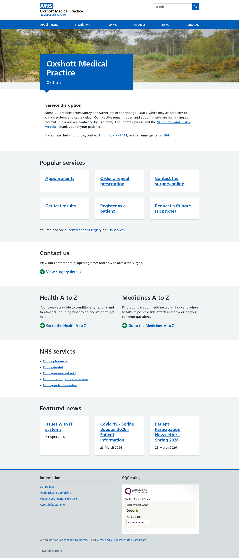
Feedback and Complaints (56, 492)
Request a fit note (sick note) (173, 208)
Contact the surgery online (169, 181)
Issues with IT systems (59, 426)
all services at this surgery (83, 230)
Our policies (47, 486)
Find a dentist (53, 367)
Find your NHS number (60, 385)
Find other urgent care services (65, 379)
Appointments (49, 24)
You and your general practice (58, 498)
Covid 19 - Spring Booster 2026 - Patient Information (117, 432)
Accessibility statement (53, 504)
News (165, 24)
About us (139, 24)
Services (112, 24)
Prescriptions (82, 24)
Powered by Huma (51, 550)
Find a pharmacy (55, 361)
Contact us (192, 24)
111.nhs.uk (106, 135)
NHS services (115, 230)
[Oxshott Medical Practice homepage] (61, 10)
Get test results (60, 205)
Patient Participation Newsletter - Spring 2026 (167, 432)
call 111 (121, 135)
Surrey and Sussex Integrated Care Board (122, 540)
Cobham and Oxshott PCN (74, 540)
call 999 (164, 135)
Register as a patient (113, 208)
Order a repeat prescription (114, 181)
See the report (136, 522)
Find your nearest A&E (59, 373)
